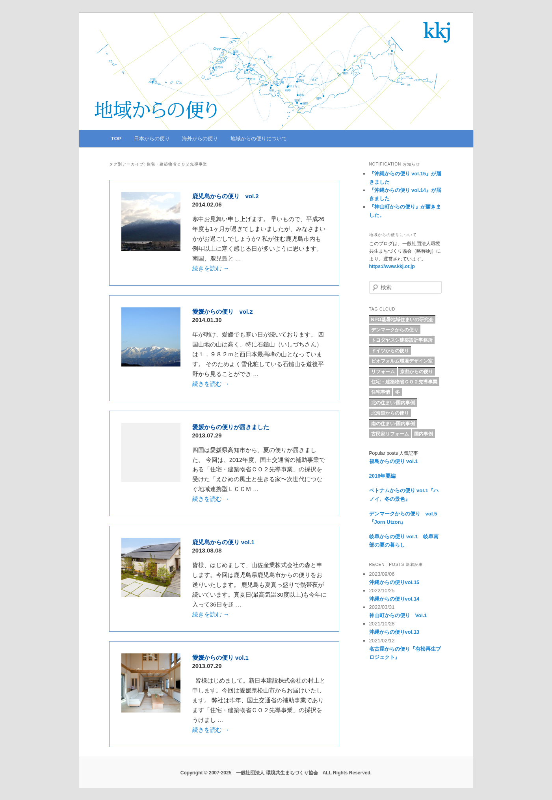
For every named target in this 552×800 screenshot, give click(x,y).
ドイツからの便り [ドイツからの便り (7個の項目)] (390, 350)
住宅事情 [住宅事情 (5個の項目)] (380, 392)
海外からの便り (200, 138)
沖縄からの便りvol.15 (394, 582)
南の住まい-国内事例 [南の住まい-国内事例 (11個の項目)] (393, 423)
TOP (116, 138)
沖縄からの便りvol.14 (394, 599)
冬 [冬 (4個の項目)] (397, 392)
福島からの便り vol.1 (393, 461)
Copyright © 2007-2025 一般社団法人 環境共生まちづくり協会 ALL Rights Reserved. (276, 773)
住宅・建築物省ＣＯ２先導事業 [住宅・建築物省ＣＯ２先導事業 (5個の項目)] (404, 382)
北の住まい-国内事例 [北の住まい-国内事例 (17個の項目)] (393, 403)
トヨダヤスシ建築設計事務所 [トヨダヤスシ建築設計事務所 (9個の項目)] (402, 340)
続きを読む (210, 268)
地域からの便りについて (258, 138)
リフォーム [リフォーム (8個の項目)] (383, 371)
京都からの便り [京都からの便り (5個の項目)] (416, 371)
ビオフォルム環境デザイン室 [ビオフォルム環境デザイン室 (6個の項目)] (402, 361)
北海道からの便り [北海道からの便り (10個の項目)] (390, 413)
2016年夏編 (382, 476)
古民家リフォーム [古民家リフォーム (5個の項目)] (390, 434)
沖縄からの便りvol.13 (394, 632)
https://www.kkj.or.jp (392, 266)
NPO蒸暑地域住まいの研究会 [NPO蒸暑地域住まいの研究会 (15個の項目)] (402, 319)
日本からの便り (152, 138)
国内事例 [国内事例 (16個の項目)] (423, 434)
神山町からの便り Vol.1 (398, 615)
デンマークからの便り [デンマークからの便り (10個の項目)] (394, 330)
